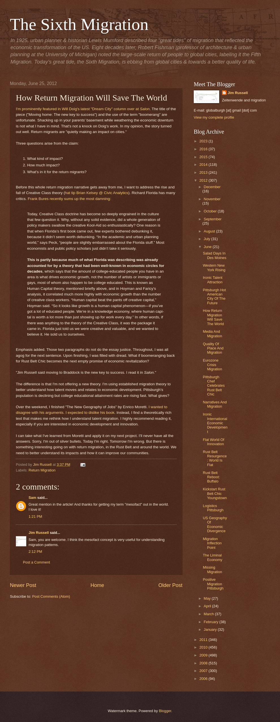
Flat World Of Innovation (213, 442)
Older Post (170, 585)
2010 (203, 647)
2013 (203, 172)
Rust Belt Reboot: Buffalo (211, 477)
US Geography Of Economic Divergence (215, 524)
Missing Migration (212, 569)
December (212, 187)
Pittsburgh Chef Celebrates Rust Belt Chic (214, 386)
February (211, 622)
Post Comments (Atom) (51, 596)
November (212, 199)
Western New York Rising (214, 267)
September (212, 219)
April (208, 606)
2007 (203, 671)
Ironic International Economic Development (215, 423)
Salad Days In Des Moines (214, 255)
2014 (203, 164)
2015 (203, 157)
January (210, 629)
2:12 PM (35, 551)
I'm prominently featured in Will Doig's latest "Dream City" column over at (83, 109)
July (207, 239)
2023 (203, 141)
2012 (203, 180)
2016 (203, 149)
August (210, 231)
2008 (203, 663)
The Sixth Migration (79, 24)
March (209, 614)
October (210, 211)
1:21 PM (35, 516)
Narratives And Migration (215, 404)
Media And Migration (212, 333)
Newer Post (23, 585)
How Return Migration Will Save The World (213, 317)
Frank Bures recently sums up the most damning (69, 199)
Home (97, 585)
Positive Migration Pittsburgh (213, 583)
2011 (203, 640)
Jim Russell (39, 532)
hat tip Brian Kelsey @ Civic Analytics (96, 193)
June (208, 247)
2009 (203, 655)
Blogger (165, 711)
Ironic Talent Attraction (212, 279)
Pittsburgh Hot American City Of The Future (214, 296)
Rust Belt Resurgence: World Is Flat (215, 458)
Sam (32, 497)
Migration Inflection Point (212, 543)
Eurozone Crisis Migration (212, 364)
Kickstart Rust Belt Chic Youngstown (215, 493)
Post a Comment (36, 562)
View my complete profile (214, 117)
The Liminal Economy (212, 557)
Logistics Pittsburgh (213, 508)
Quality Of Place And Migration (213, 348)
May (208, 598)
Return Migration (42, 470)
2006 (203, 679)
